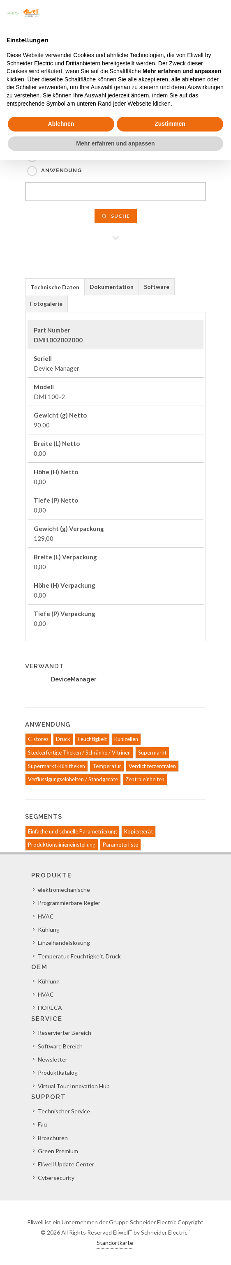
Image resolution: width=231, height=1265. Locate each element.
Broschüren (53, 1137)
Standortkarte (115, 1242)
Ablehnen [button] (61, 123)
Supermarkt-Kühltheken (56, 766)
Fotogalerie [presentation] (46, 303)
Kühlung (49, 929)
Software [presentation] (156, 286)
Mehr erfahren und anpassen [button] (115, 143)
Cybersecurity (56, 1177)
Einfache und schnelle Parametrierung (72, 831)
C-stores (38, 739)
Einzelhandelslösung (64, 942)
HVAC (46, 916)
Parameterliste (120, 844)
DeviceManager (73, 679)
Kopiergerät (138, 831)
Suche (116, 216)
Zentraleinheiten (144, 779)
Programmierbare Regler (69, 902)
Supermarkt (152, 752)
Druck (63, 739)
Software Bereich (60, 1046)
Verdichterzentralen (152, 766)
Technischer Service (64, 1111)
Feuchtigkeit (92, 739)
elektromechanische (64, 889)
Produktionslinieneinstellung (61, 844)
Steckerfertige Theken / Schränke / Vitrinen (79, 752)
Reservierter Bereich (64, 1032)
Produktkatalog (58, 1072)
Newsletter (52, 1059)
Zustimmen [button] (170, 123)
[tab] (55, 286)
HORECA (50, 1007)
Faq (42, 1124)
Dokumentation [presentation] (112, 286)
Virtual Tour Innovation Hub (74, 1086)
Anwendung (61, 170)
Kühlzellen (126, 739)
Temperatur (106, 766)
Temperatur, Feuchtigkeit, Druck (79, 956)
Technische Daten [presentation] (54, 287)
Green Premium (58, 1150)
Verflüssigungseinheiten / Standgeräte (73, 779)
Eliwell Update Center (66, 1164)
